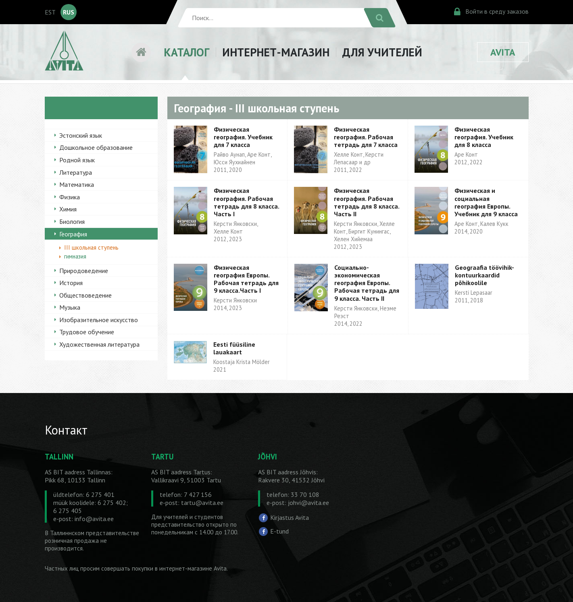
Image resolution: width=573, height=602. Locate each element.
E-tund (279, 531)
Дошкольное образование (96, 147)
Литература (75, 172)
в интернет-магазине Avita (191, 568)
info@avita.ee (94, 519)
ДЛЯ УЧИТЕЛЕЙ (382, 52)
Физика (69, 197)
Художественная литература (99, 344)
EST (50, 12)
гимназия (75, 256)
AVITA (502, 52)
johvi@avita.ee (308, 503)
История (71, 283)
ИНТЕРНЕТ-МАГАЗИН (275, 52)
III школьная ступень (91, 247)
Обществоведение (85, 295)
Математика (76, 184)
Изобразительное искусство (98, 320)
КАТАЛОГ (186, 52)
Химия (68, 209)
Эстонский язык (80, 135)
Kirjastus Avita (289, 517)
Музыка (69, 307)
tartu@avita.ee (202, 503)
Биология (72, 221)
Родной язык (77, 160)
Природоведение (83, 271)
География (73, 234)
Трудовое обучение (86, 332)
